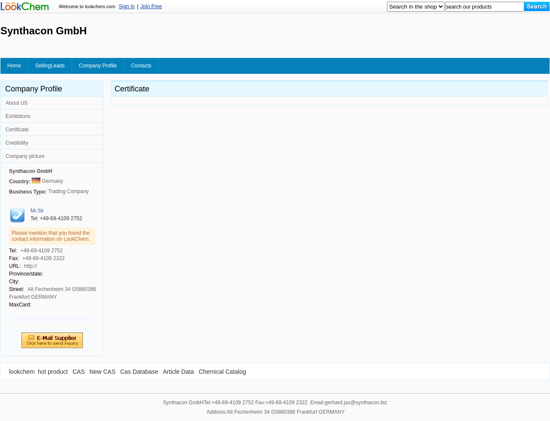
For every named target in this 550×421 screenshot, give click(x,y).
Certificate (17, 130)
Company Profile (98, 66)
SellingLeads (50, 66)
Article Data (178, 371)
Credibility (17, 143)
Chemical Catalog (222, 371)
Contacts (141, 66)
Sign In (127, 6)
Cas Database (139, 371)
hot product (53, 371)
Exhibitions (18, 116)
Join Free (151, 6)
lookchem (22, 371)
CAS (79, 371)
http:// (30, 266)
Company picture (25, 156)
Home (14, 66)
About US (16, 103)
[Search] (537, 6)
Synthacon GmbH (30, 171)
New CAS (103, 371)
